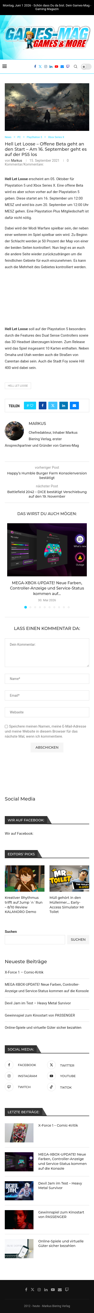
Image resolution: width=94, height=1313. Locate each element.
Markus (16, 160)
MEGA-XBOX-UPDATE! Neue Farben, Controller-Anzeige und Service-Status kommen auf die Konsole (62, 1161)
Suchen (11, 931)
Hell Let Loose (18, 385)
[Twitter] (40, 66)
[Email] (62, 66)
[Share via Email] (74, 405)
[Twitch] (68, 66)
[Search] (75, 66)
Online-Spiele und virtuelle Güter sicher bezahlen (43, 1027)
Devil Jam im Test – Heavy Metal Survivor (38, 1003)
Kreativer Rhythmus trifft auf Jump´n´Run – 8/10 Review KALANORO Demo (24, 904)
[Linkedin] (51, 66)
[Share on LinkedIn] (63, 405)
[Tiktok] (67, 1086)
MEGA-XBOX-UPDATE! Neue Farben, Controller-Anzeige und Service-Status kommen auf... (47, 588)
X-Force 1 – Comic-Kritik (24, 972)
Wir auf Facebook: (19, 833)
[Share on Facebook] (42, 405)
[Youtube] (56, 66)
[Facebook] (35, 66)
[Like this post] (31, 405)
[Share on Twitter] (52, 405)
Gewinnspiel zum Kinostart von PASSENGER (40, 1015)
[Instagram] (45, 66)
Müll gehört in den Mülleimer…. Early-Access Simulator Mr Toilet (67, 904)
